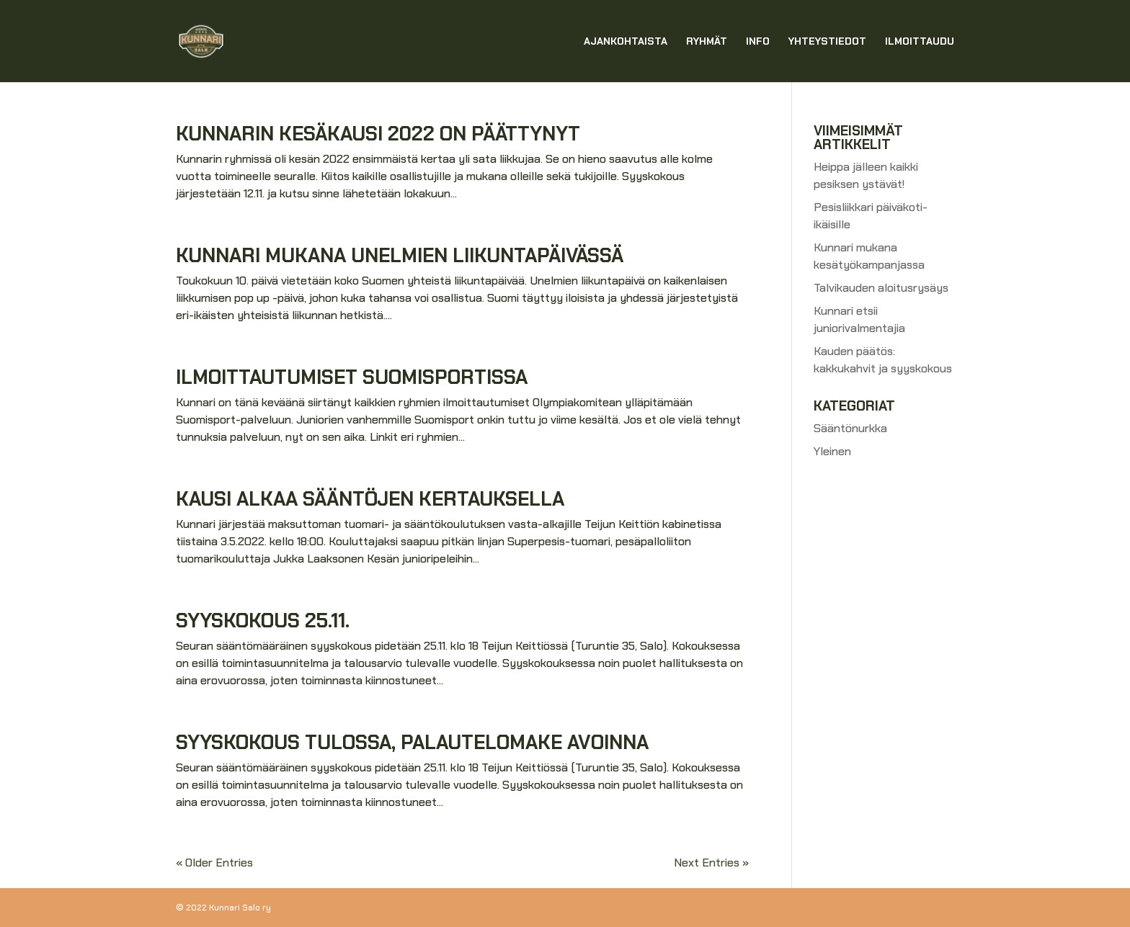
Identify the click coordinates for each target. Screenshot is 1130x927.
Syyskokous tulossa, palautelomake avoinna (412, 742)
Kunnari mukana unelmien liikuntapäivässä (399, 255)
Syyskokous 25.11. (263, 620)
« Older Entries (214, 862)
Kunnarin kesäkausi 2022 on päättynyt (378, 133)
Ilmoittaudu (919, 42)
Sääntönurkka (850, 428)
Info (758, 42)
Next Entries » (711, 862)
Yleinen (832, 451)
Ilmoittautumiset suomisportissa (352, 377)
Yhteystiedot (827, 42)
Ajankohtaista (625, 42)
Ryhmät (706, 42)
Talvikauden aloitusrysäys (881, 287)
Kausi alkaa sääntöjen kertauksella (370, 498)
